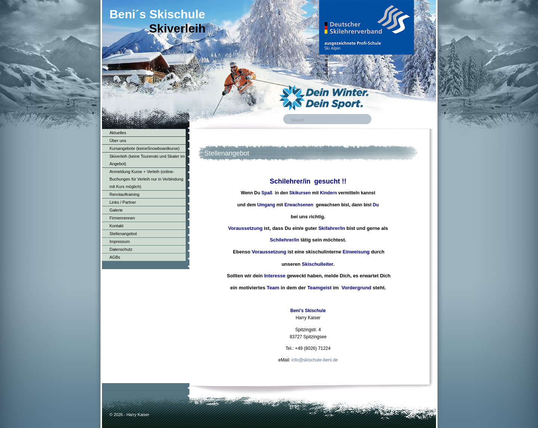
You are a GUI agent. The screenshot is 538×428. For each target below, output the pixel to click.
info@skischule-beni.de (314, 360)
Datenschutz (120, 249)
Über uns (117, 140)
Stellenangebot (123, 233)
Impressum (119, 241)
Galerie (116, 210)
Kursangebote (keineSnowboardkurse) (144, 148)
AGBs (114, 257)
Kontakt (116, 226)
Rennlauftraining (124, 194)
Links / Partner (122, 202)
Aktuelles (117, 132)
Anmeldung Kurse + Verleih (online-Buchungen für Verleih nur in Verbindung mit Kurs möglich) (146, 179)
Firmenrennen (122, 218)
